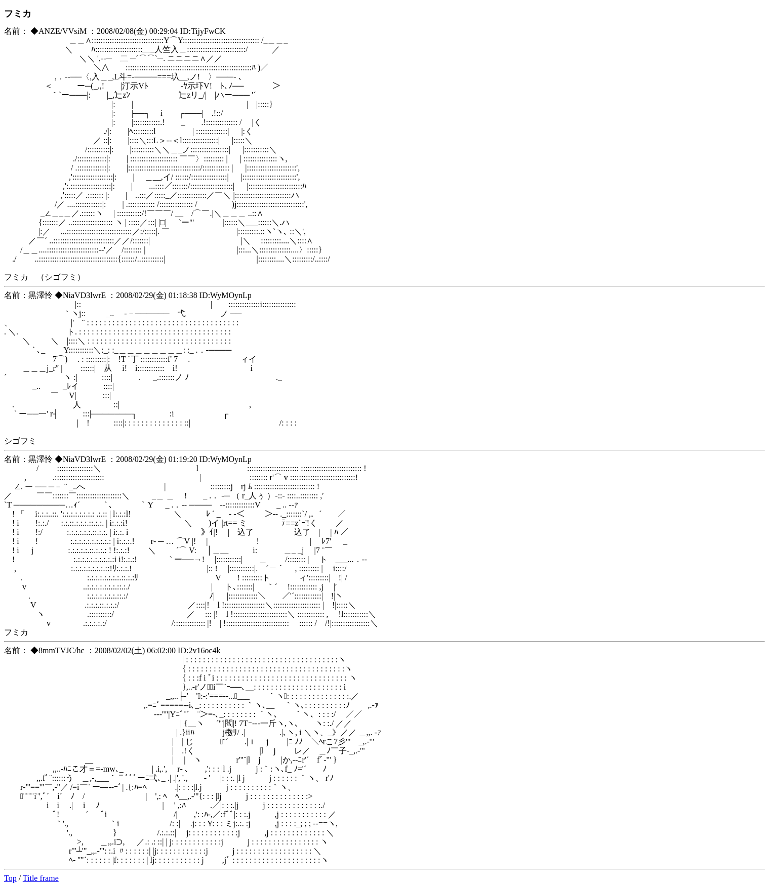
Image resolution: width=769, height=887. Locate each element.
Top (10, 878)
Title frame (41, 878)
